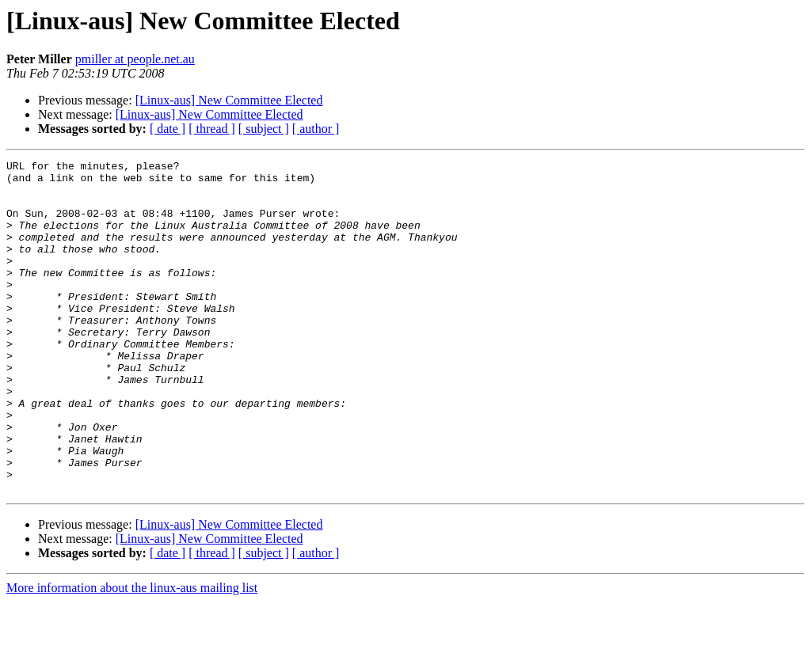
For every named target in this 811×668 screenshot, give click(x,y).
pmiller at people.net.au (135, 59)
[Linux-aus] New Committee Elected (229, 100)
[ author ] (316, 128)
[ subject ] (263, 128)
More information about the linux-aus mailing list (131, 654)
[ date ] (167, 128)
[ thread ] (211, 128)
